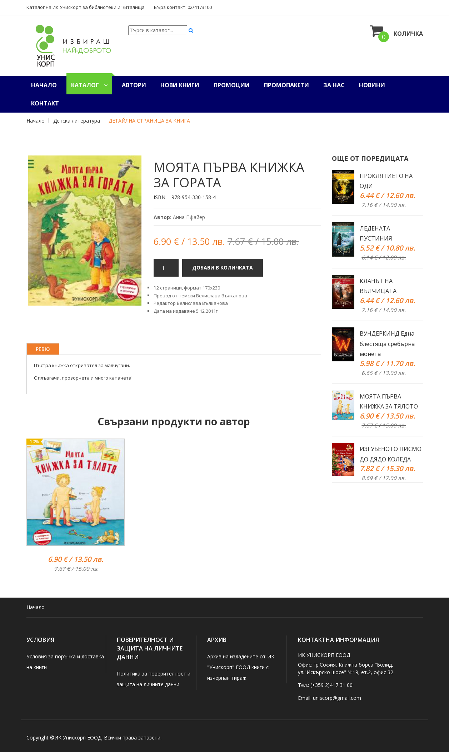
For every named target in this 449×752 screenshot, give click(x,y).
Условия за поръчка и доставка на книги (65, 662)
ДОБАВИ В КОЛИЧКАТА (222, 267)
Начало (44, 85)
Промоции (232, 85)
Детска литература (76, 120)
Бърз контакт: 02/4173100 (183, 7)
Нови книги (179, 85)
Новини (372, 85)
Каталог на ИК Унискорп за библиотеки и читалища (85, 7)
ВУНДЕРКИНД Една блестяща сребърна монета (387, 344)
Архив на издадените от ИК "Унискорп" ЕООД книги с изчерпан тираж (240, 667)
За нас (334, 85)
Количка (396, 31)
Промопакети (286, 85)
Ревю (43, 349)
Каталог (89, 85)
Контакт (45, 103)
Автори (134, 85)
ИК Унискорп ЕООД (77, 737)
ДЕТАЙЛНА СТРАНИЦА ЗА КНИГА (149, 120)
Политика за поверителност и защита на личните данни (153, 679)
